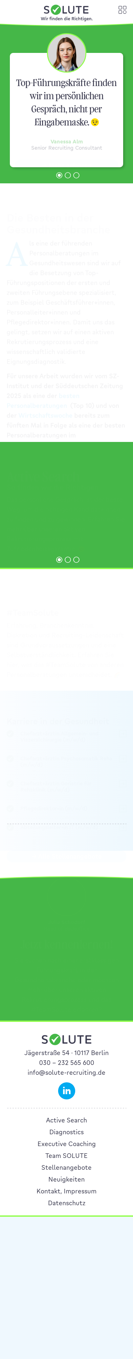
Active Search (66, 1195)
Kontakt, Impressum (66, 1266)
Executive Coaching (66, 1218)
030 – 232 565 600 (66, 1137)
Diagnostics (66, 1207)
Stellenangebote (66, 1242)
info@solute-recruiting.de (66, 1147)
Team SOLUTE (66, 1230)
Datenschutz (66, 1278)
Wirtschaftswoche (45, 414)
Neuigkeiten (66, 1254)
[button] (59, 175)
